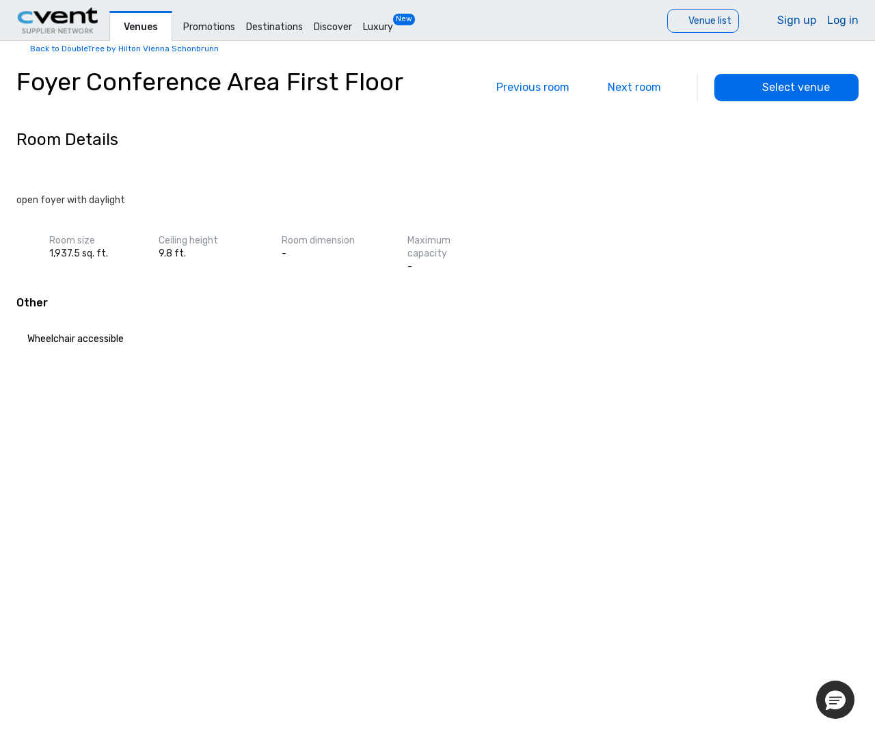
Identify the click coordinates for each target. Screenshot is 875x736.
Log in (843, 20)
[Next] (644, 87)
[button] (835, 700)
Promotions (209, 27)
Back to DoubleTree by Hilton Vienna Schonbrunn (124, 48)
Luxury (378, 27)
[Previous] (523, 87)
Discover (333, 27)
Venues (141, 27)
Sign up (796, 20)
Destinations (274, 27)
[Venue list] (703, 21)
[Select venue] (786, 87)
